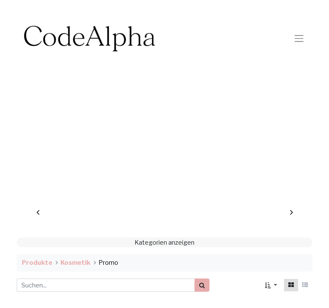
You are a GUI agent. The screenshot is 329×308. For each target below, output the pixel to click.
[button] (271, 285)
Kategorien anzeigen (164, 242)
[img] (43, 144)
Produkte (37, 263)
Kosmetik (75, 263)
